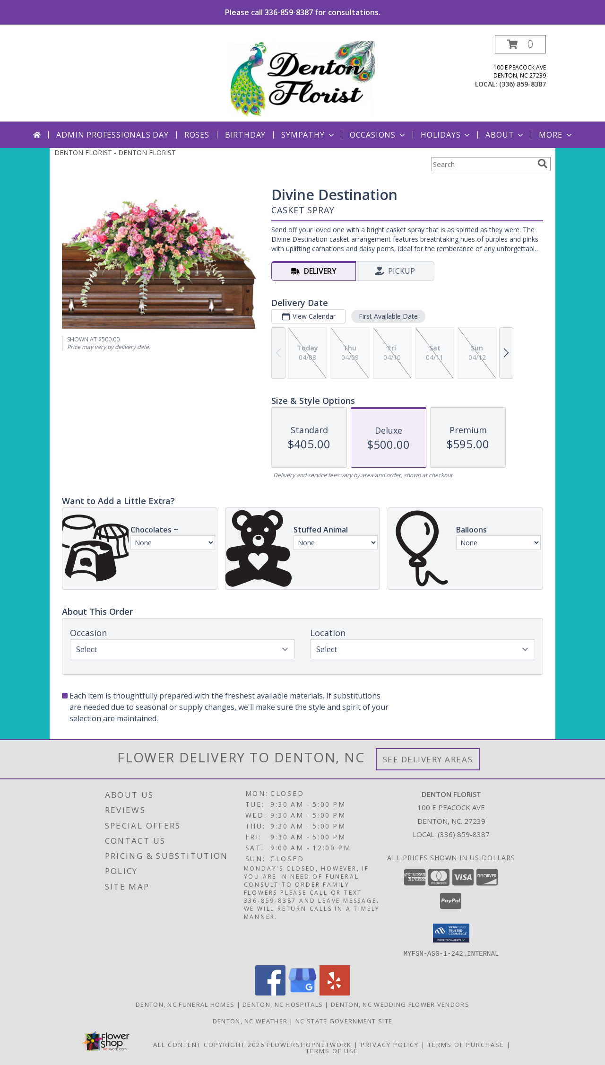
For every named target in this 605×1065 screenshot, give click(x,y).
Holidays (446, 135)
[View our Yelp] (335, 992)
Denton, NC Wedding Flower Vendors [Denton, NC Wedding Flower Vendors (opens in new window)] (400, 1004)
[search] (542, 163)
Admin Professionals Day (112, 135)
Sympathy (308, 135)
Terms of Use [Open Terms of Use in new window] (332, 1050)
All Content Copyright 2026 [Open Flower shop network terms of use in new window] (209, 1044)
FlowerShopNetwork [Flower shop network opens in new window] (309, 1044)
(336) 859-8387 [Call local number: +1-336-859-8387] (522, 83)
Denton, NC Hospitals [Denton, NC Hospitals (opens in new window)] (282, 1004)
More (556, 135)
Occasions (378, 135)
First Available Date (388, 316)
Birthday (245, 135)
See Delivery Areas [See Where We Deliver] (428, 759)
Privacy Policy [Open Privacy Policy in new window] (390, 1044)
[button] (520, 44)
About (505, 135)
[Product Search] (482, 164)
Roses (196, 135)
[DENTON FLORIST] (303, 78)
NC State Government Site (343, 1020)
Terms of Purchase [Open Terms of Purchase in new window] (466, 1044)
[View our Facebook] (270, 992)
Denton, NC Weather (250, 1020)
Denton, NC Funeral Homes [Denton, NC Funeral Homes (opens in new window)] (185, 1004)
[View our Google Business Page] (302, 992)
